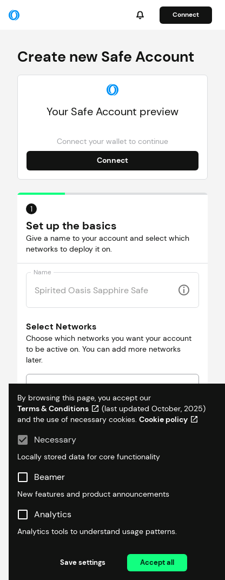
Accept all (157, 562)
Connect (186, 14)
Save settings (82, 562)
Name (42, 272)
